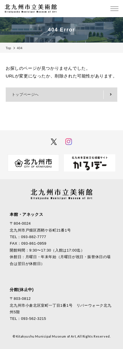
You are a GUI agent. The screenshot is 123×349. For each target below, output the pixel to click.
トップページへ (25, 94)
